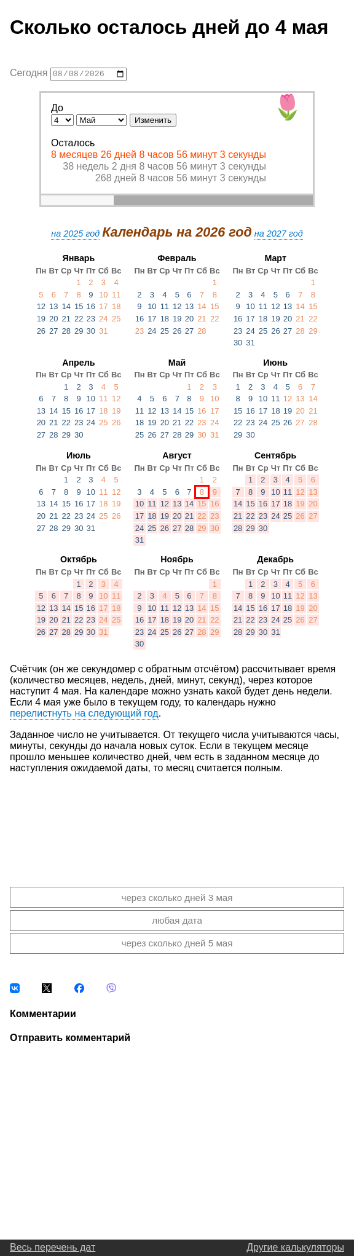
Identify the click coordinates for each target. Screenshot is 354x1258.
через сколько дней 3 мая (176, 899)
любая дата (177, 922)
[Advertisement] (177, 822)
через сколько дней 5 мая (176, 945)
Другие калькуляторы (295, 1249)
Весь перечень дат (52, 1249)
